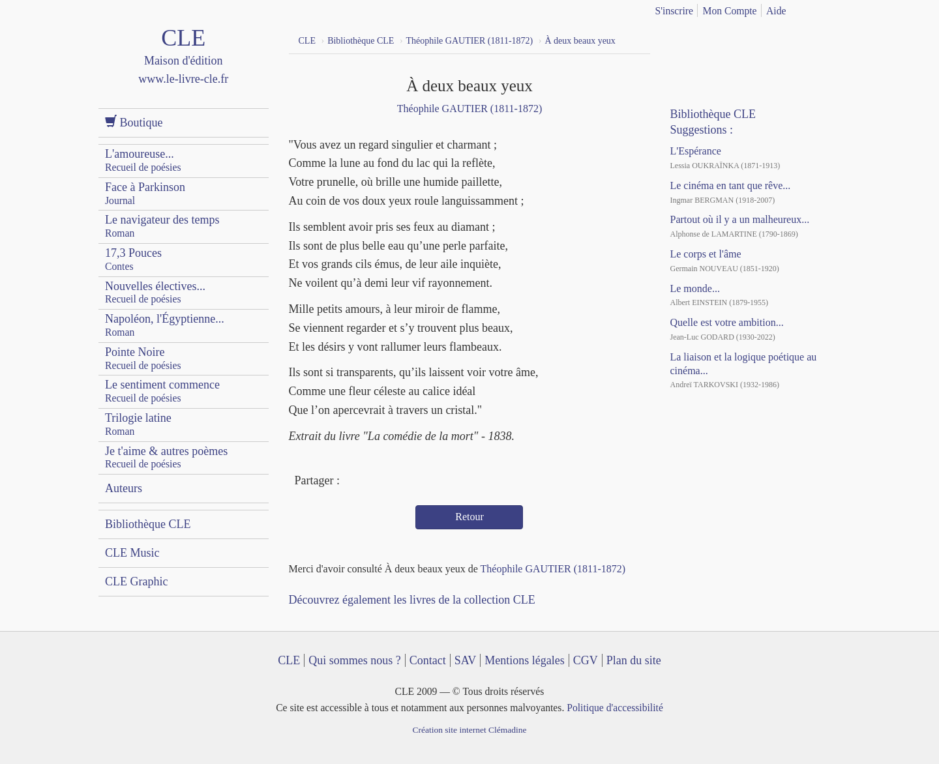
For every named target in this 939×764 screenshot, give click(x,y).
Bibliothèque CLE (147, 524)
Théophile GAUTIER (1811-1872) (469, 108)
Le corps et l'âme (705, 253)
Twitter (376, 481)
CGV (585, 660)
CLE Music (132, 552)
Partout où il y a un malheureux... (739, 219)
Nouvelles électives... (155, 292)
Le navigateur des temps (162, 226)
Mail (400, 481)
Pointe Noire (143, 358)
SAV (466, 660)
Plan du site (633, 660)
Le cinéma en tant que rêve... (730, 185)
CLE (289, 660)
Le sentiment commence (162, 391)
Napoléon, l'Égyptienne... (164, 325)
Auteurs (123, 488)
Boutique (134, 122)
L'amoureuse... (143, 160)
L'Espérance (695, 150)
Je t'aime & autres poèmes (166, 457)
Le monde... (694, 288)
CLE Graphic (136, 581)
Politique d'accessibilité (615, 707)
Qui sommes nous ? (354, 660)
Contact (428, 660)
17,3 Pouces (133, 259)
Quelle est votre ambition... (726, 322)
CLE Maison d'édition (183, 68)
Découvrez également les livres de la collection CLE (412, 599)
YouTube (710, 39)
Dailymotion (733, 39)
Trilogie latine (138, 424)
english (833, 8)
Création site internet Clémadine (469, 730)
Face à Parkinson (145, 193)
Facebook (352, 481)
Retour (469, 516)
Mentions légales (524, 660)
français (813, 8)
